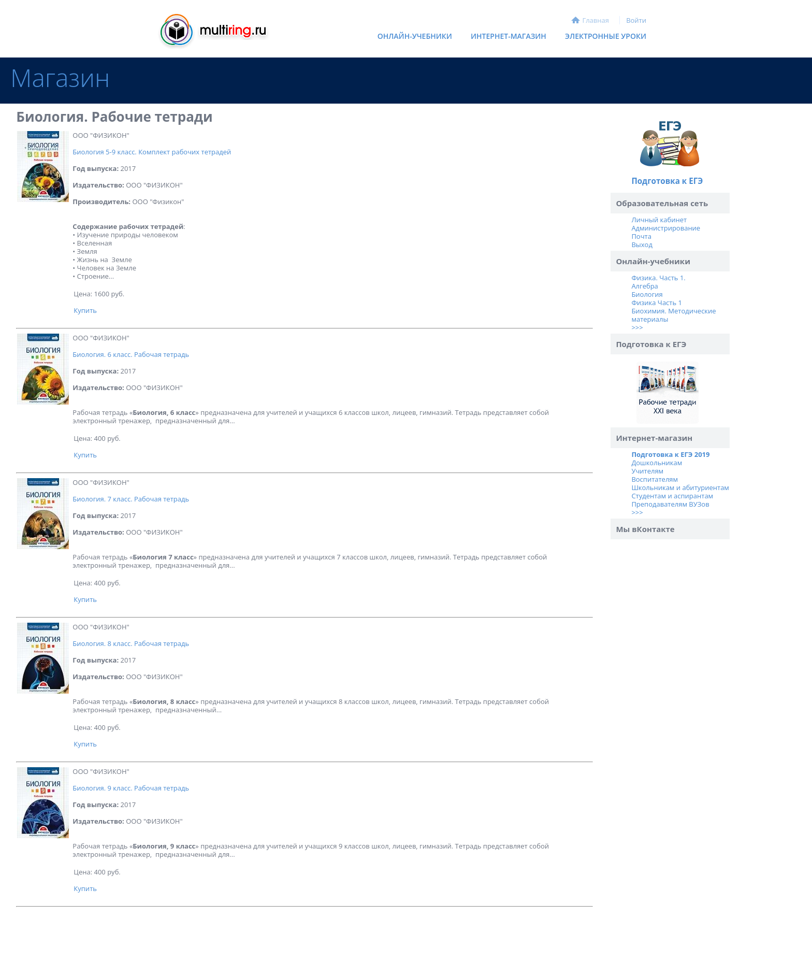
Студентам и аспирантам (672, 495)
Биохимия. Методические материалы (673, 315)
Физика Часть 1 (656, 302)
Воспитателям (654, 479)
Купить (85, 310)
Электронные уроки (605, 36)
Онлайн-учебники (415, 36)
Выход (641, 244)
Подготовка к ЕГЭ (667, 181)
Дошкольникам (656, 462)
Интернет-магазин (505, 38)
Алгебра (644, 286)
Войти (636, 20)
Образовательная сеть (662, 203)
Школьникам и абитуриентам (680, 487)
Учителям (647, 471)
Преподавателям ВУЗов (670, 504)
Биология (646, 294)
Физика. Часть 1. (658, 277)
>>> (637, 327)
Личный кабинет (659, 219)
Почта (641, 236)
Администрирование (665, 228)
